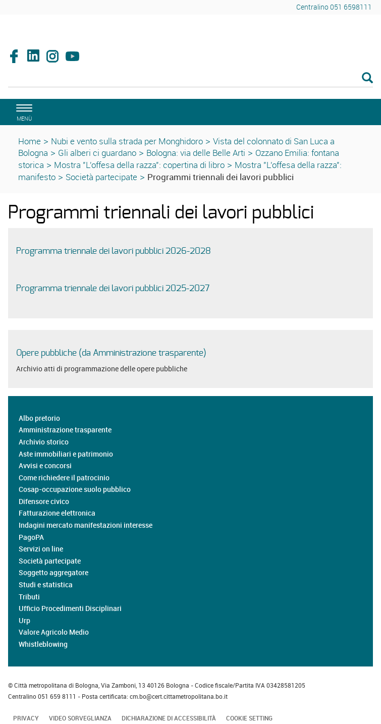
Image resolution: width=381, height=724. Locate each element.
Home (29, 141)
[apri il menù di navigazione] (22, 111)
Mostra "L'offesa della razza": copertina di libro (139, 165)
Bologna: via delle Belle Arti (195, 152)
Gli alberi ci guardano (97, 152)
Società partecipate (101, 177)
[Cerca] (190, 78)
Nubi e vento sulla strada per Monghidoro (127, 141)
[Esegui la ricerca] (367, 78)
